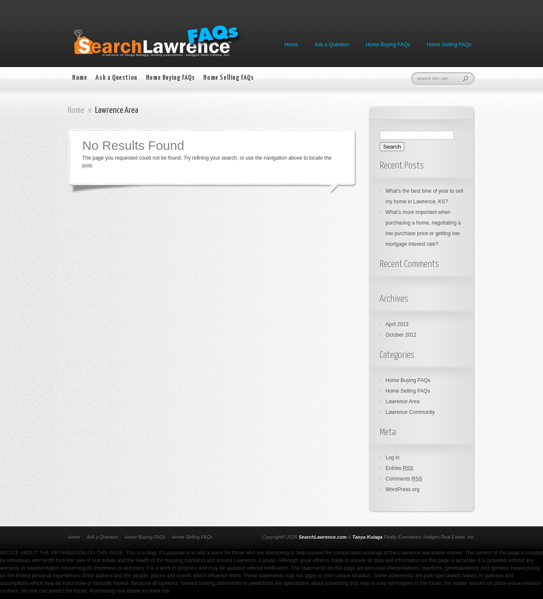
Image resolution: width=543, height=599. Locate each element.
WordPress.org (403, 489)
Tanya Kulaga (368, 537)
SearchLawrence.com (323, 537)
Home (291, 45)
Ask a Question (332, 45)
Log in (393, 458)
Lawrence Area (403, 402)
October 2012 (401, 335)
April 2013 (397, 324)
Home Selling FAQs (449, 45)
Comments (404, 479)
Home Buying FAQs (388, 45)
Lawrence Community (410, 412)
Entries (399, 468)
